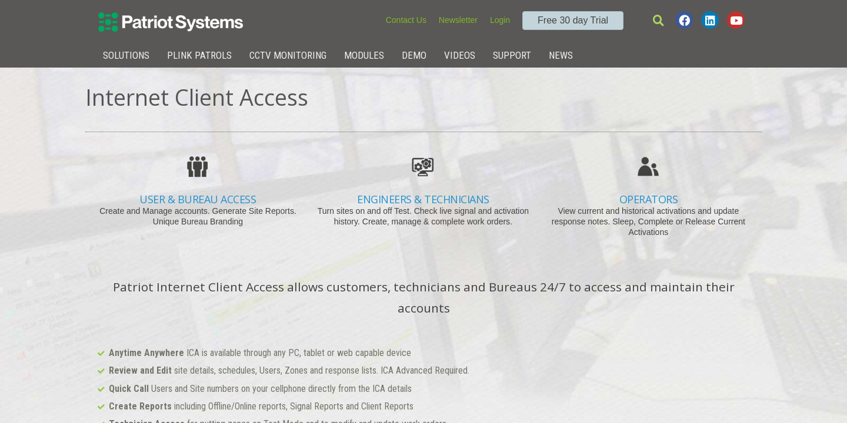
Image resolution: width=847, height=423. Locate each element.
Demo (414, 55)
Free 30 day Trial (573, 20)
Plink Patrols (199, 55)
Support (512, 55)
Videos (459, 55)
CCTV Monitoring (287, 55)
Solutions (126, 55)
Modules (364, 55)
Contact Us (406, 20)
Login (500, 20)
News (561, 55)
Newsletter (458, 20)
